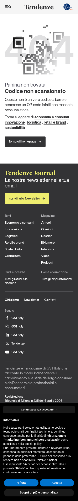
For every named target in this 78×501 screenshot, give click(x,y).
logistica (34, 122)
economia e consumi (52, 117)
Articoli (46, 222)
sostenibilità (15, 127)
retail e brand (55, 122)
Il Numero (48, 242)
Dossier (46, 236)
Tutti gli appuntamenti (56, 279)
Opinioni (47, 229)
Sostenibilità (13, 249)
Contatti (50, 300)
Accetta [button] (57, 482)
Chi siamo (12, 300)
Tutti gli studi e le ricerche (16, 281)
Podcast (47, 262)
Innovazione (13, 229)
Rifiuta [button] (21, 482)
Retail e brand (14, 242)
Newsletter (31, 300)
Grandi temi (13, 256)
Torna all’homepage (25, 141)
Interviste (47, 249)
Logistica (11, 236)
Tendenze (15, 343)
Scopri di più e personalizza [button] (39, 492)
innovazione (15, 122)
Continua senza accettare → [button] (39, 409)
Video (45, 256)
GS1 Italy (14, 317)
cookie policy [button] (33, 443)
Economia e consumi (19, 222)
